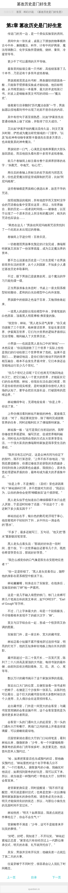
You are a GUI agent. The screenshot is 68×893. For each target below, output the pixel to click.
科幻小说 (29, 12)
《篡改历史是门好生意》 (50, 12)
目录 (34, 877)
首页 (18, 12)
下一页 (56, 877)
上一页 (11, 877)
